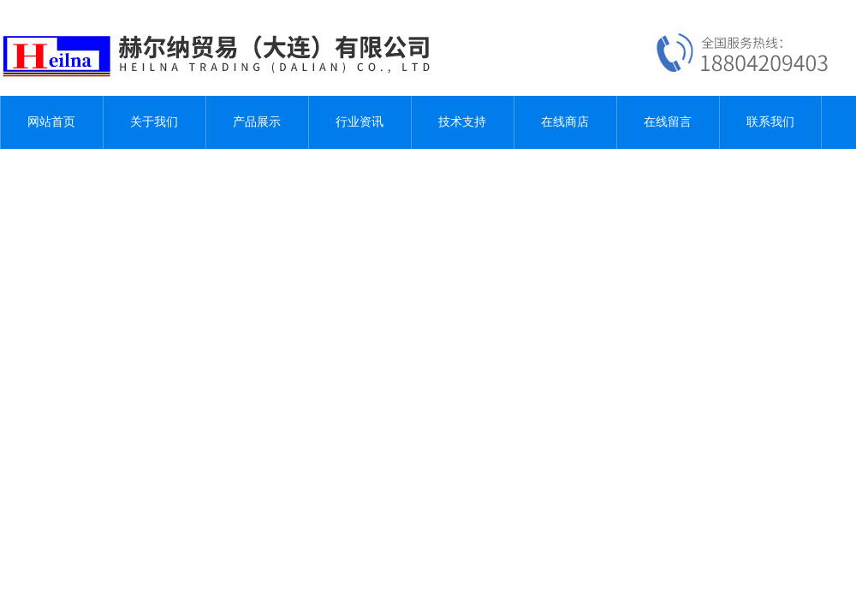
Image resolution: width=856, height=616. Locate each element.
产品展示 (257, 122)
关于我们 (154, 122)
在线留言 (668, 122)
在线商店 (565, 122)
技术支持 (462, 122)
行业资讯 (359, 122)
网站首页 (51, 122)
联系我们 (770, 122)
